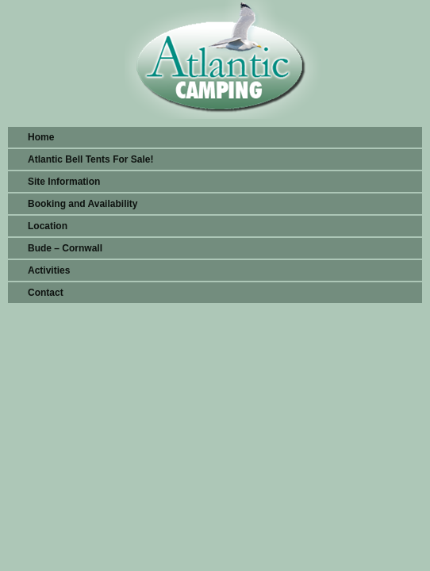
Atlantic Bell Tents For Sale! (90, 159)
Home (41, 137)
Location (47, 226)
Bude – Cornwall (65, 248)
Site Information (64, 181)
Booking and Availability (82, 203)
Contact (45, 292)
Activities (49, 270)
